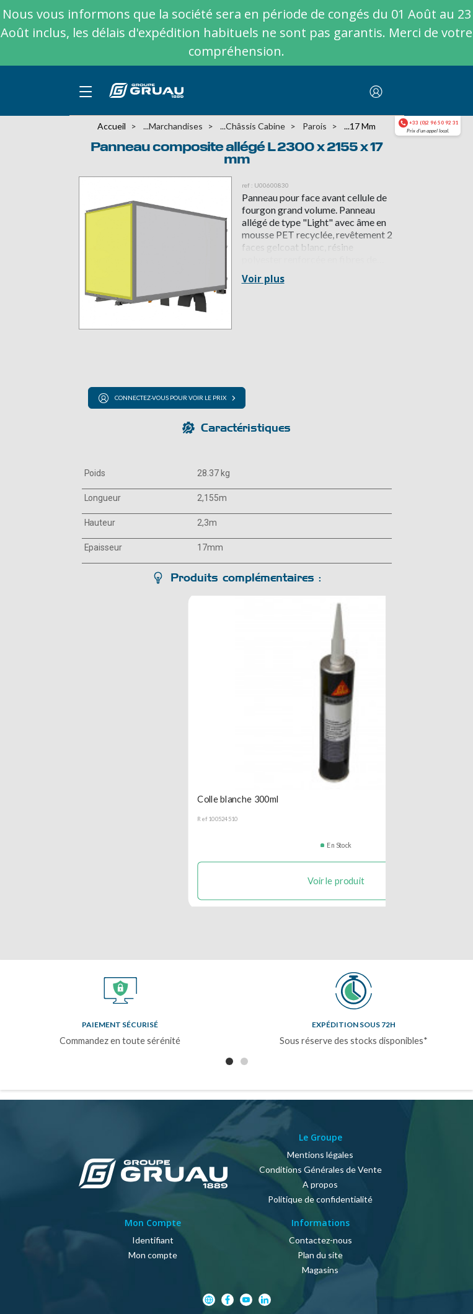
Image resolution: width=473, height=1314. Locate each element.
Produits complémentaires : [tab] (245, 577)
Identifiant (153, 1240)
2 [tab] (244, 1061)
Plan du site (320, 1255)
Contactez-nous (320, 1240)
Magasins (320, 1269)
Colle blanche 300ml (237, 798)
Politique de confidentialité (320, 1199)
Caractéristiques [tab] (246, 427)
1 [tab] (229, 1061)
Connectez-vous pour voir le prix (162, 398)
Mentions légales (320, 1154)
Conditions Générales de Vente (320, 1169)
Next (457, 1018)
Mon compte (152, 1255)
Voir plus (263, 278)
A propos (320, 1184)
